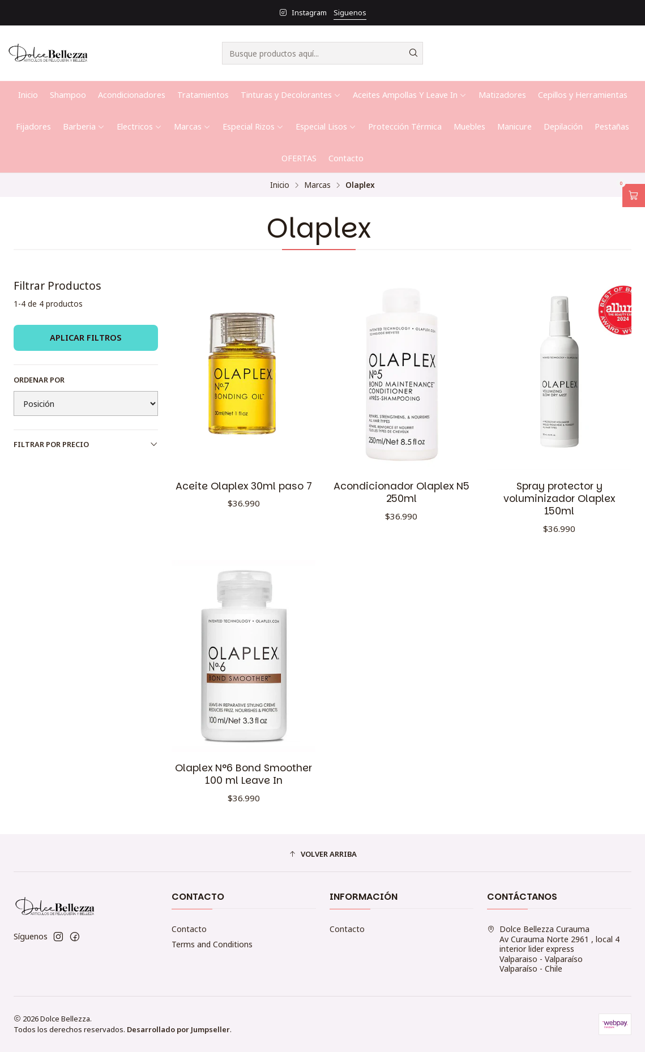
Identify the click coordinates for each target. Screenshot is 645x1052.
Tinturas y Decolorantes (291, 94)
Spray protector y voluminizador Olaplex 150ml (559, 498)
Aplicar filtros (85, 337)
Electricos (139, 126)
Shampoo (68, 94)
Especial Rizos (253, 126)
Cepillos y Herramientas (582, 94)
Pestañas (612, 126)
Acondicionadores (131, 94)
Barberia (84, 126)
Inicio (28, 94)
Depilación (563, 126)
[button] (322, 854)
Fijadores (33, 126)
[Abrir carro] (633, 195)
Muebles (469, 126)
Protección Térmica (405, 126)
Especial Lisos (326, 126)
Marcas (192, 126)
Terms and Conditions (212, 944)
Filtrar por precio (86, 444)
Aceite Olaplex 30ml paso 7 (244, 486)
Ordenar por (39, 379)
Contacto (346, 158)
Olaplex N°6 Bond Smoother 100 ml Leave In (243, 795)
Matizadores (502, 94)
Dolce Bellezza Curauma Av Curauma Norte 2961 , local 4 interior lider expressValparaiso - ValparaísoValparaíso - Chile (553, 949)
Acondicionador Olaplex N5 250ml (401, 492)
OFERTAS (299, 158)
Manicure (514, 126)
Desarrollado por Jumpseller (178, 1029)
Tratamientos (203, 94)
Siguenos (350, 12)
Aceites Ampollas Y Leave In (410, 94)
